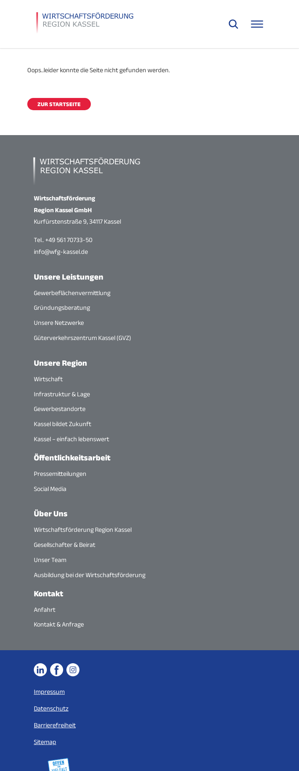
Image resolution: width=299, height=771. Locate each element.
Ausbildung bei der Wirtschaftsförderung (89, 574)
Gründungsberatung (62, 307)
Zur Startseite (59, 104)
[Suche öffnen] (233, 24)
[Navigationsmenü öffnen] (257, 24)
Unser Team (50, 559)
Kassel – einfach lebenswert (71, 438)
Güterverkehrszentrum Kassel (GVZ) (82, 337)
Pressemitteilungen (60, 473)
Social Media (50, 488)
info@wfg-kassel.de (61, 251)
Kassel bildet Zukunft (62, 423)
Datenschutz (51, 708)
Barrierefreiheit (55, 725)
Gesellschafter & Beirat (64, 544)
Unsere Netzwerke (59, 322)
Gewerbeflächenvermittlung (72, 292)
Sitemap (45, 741)
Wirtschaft (48, 379)
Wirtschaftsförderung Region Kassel (83, 529)
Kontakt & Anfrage (59, 624)
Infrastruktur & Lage (62, 394)
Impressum (49, 691)
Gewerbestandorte (60, 408)
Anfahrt (44, 609)
